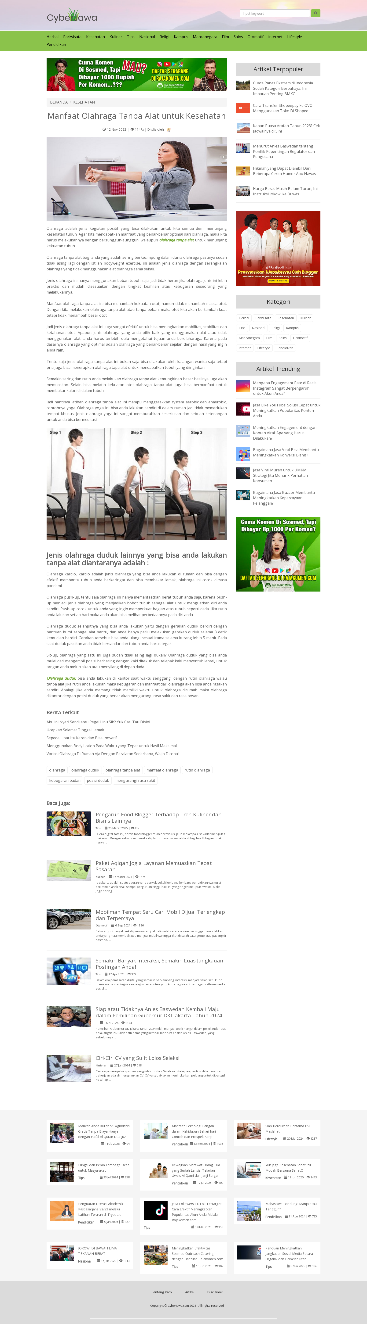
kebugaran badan (65, 780)
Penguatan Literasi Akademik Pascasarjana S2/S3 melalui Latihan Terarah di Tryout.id (100, 1209)
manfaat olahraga (162, 770)
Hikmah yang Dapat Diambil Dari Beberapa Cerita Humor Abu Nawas (284, 171)
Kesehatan (95, 36)
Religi (164, 36)
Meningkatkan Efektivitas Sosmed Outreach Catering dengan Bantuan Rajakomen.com (197, 1253)
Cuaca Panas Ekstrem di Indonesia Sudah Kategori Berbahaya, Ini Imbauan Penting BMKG (283, 88)
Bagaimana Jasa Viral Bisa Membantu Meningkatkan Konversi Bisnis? (286, 452)
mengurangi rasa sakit (135, 780)
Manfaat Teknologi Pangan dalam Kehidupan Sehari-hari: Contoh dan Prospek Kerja (194, 1131)
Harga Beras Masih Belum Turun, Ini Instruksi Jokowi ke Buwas (285, 191)
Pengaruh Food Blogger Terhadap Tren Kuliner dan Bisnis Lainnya (159, 817)
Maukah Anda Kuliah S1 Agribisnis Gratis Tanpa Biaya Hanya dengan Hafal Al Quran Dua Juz (104, 1131)
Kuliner (116, 36)
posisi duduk (98, 780)
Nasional (147, 36)
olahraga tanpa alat (123, 770)
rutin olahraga (197, 770)
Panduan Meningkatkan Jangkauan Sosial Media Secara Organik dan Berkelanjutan (289, 1253)
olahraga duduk (85, 770)
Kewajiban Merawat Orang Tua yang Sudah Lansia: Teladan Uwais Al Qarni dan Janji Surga (196, 1170)
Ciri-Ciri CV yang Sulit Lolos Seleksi (138, 1058)
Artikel (190, 1292)
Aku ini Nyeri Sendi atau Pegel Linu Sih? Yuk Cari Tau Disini (98, 722)
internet (275, 36)
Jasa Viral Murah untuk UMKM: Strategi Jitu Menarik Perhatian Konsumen (280, 475)
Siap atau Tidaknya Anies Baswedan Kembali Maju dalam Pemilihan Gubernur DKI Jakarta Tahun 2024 (159, 1012)
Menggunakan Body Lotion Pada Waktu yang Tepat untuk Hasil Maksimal (112, 745)
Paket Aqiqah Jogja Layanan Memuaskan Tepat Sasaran (154, 866)
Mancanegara (205, 36)
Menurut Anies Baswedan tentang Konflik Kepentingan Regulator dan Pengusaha (284, 151)
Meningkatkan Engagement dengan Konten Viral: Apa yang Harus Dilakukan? (284, 433)
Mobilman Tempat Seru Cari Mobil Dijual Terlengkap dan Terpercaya (160, 915)
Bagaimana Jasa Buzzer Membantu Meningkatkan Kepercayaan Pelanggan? (284, 498)
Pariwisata (72, 36)
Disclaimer (215, 1292)
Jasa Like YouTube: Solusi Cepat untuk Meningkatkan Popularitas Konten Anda (286, 410)
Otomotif (256, 36)
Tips (131, 36)
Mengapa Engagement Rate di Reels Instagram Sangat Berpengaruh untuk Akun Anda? (284, 388)
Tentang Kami (161, 1292)
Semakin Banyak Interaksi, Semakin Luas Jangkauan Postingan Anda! (159, 963)
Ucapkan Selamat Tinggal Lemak (75, 729)
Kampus (181, 36)
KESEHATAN (84, 102)
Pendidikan (56, 44)
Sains (238, 36)
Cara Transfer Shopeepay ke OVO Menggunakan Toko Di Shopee (282, 108)
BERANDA (59, 102)
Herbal (53, 36)
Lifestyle (294, 36)
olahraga (57, 770)
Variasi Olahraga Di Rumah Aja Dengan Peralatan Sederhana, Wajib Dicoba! (113, 753)
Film (225, 36)
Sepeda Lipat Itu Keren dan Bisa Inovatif (82, 737)
